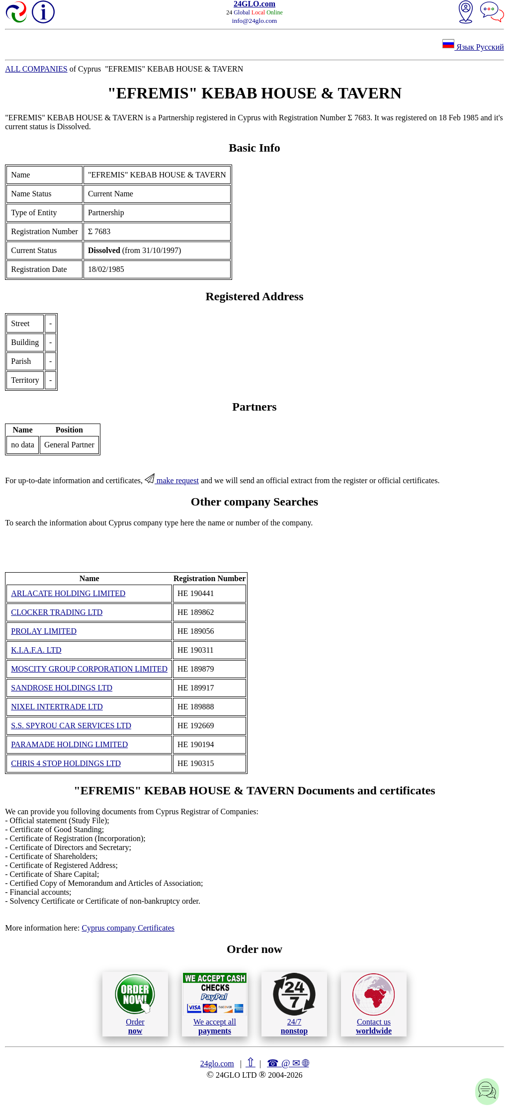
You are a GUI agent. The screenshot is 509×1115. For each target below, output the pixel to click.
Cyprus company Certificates (128, 928)
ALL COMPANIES (36, 69)
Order (135, 1004)
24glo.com (217, 1063)
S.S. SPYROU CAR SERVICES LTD (71, 725)
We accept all (215, 1003)
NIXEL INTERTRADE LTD (57, 706)
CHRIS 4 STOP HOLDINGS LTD (66, 763)
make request (172, 480)
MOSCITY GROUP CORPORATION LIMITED (89, 669)
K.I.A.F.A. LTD (36, 650)
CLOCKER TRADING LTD (56, 612)
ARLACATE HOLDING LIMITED (68, 593)
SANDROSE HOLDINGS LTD (61, 688)
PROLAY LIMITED (44, 631)
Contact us (373, 1004)
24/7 (294, 1003)
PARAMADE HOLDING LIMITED (69, 744)
